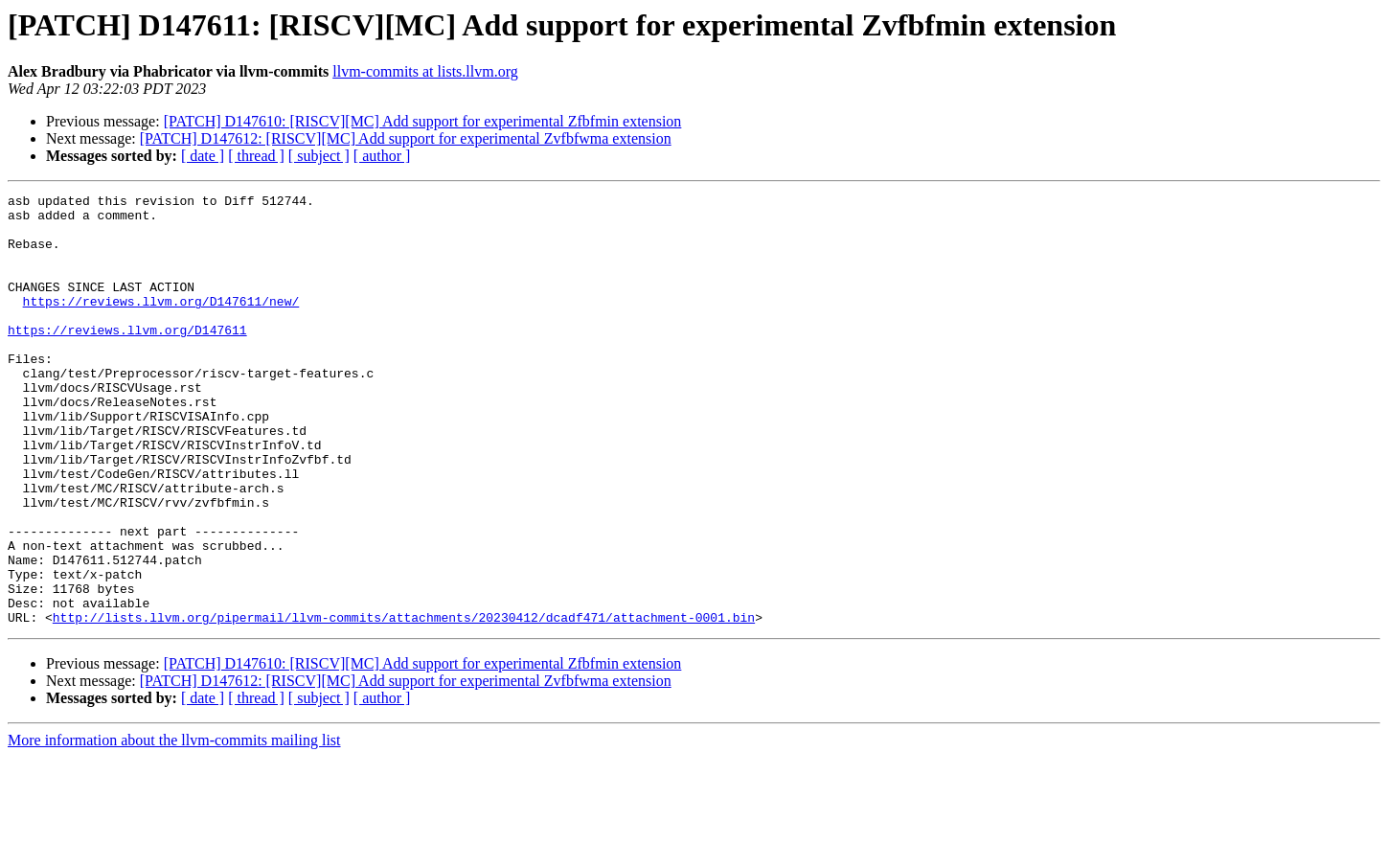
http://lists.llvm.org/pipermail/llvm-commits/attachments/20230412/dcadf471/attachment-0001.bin (404, 703)
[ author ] (382, 156)
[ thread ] (256, 156)
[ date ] (202, 156)
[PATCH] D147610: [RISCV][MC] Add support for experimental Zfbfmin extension (423, 121)
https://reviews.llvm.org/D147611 (127, 358)
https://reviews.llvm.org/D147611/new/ (161, 323)
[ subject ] (319, 156)
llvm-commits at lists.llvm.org (424, 71)
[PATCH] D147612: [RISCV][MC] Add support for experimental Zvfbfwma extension (405, 138)
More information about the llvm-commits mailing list (174, 826)
